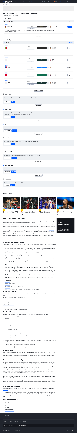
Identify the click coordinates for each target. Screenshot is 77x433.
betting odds (48, 224)
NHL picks (7, 258)
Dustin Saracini (54, 74)
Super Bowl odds (51, 248)
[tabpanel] (30, 31)
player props (51, 230)
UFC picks (7, 274)
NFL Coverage (7, 144)
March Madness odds (25, 267)
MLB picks (7, 255)
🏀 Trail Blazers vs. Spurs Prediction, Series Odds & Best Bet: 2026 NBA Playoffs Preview (29, 213)
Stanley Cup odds (11, 260)
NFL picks (7, 248)
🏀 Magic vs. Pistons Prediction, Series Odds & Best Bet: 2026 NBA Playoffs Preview (47, 213)
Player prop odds (32, 352)
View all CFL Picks (38, 189)
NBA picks (7, 252)
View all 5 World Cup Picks (38, 90)
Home (4, 4)
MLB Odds (12, 101)
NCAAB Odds (14, 130)
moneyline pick (6, 293)
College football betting (9, 410)
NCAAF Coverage (7, 157)
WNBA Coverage (7, 171)
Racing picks (7, 281)
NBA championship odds (35, 254)
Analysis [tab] (69, 26)
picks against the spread (20, 340)
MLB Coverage (7, 101)
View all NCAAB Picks (38, 134)
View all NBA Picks (38, 36)
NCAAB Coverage (7, 130)
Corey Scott (53, 26)
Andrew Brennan (54, 47)
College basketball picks (9, 266)
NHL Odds (12, 116)
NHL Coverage (7, 116)
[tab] (48, 26)
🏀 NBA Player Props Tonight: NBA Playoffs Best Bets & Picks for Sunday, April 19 (65, 213)
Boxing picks (7, 284)
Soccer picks (7, 277)
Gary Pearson (54, 82)
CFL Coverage (7, 185)
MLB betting (7, 405)
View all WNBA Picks (38, 175)
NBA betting (7, 404)
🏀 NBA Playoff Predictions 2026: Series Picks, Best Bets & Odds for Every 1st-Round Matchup (11, 213)
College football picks (9, 261)
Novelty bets (7, 287)
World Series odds (26, 257)
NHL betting (7, 407)
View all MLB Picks (38, 105)
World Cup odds (8, 280)
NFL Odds (12, 144)
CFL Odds (12, 185)
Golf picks (7, 270)
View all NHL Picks (38, 120)
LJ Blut (53, 59)
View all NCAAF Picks (38, 161)
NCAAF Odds (14, 157)
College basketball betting (9, 409)
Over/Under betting (6, 314)
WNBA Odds (14, 171)
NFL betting (7, 402)
